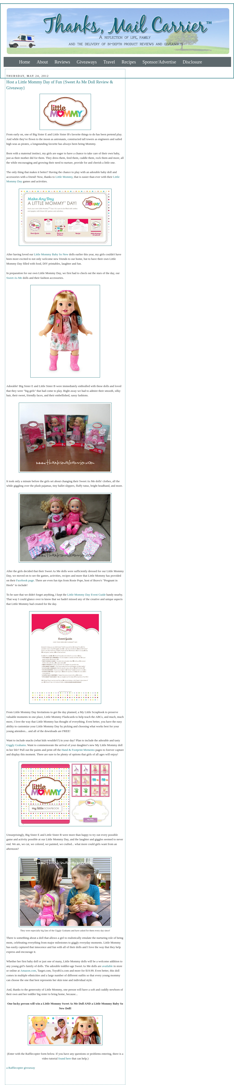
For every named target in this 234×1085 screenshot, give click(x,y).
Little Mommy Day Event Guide (86, 594)
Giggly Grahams (16, 745)
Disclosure (192, 61)
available (107, 966)
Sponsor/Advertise (159, 61)
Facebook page (25, 580)
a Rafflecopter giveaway (20, 1067)
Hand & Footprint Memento (78, 750)
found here (64, 1058)
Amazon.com (28, 970)
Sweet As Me (14, 277)
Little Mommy (63, 176)
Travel (109, 61)
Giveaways (87, 61)
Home (24, 61)
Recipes (129, 61)
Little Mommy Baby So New (51, 254)
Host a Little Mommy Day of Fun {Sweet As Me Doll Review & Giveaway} (59, 85)
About (42, 61)
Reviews (62, 61)
